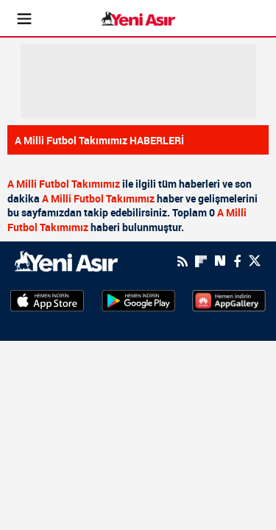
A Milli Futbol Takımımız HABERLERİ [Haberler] (99, 140)
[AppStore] (47, 299)
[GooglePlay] (138, 299)
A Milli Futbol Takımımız (63, 184)
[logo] (66, 260)
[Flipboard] (201, 261)
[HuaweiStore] (229, 299)
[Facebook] (237, 261)
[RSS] (182, 261)
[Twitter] (254, 261)
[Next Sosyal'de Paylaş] (220, 261)
